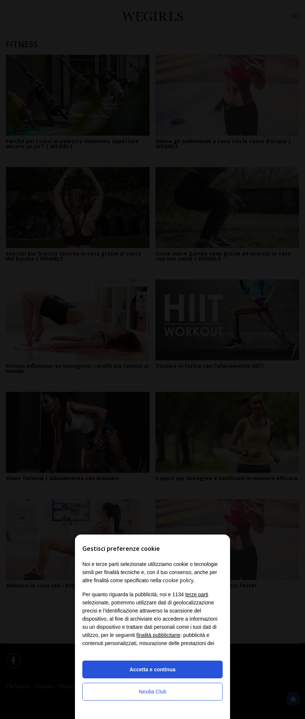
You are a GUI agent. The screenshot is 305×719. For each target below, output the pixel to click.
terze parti (196, 594)
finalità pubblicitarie (158, 635)
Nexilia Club (153, 692)
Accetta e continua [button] (152, 669)
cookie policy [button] (177, 580)
